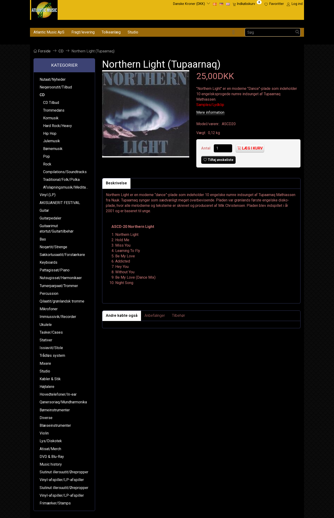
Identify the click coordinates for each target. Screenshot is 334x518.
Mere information (210, 112)
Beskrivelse (116, 183)
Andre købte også (121, 315)
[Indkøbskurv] (247, 4)
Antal (206, 148)
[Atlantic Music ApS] (44, 9)
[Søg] (297, 32)
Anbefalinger (155, 315)
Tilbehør (178, 315)
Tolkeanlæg (111, 32)
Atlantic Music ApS (48, 32)
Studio (133, 32)
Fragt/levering (83, 32)
